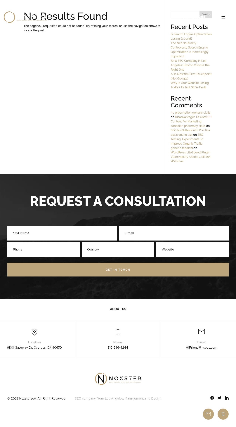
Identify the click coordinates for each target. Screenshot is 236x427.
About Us (118, 310)
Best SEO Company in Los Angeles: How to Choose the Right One (190, 65)
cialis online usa (181, 134)
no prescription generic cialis (190, 112)
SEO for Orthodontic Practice (190, 130)
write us (208, 414)
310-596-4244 (223, 414)
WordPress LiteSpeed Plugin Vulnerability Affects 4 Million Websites (191, 157)
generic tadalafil (182, 148)
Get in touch (118, 270)
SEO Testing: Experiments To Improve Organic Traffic (187, 139)
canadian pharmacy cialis (188, 126)
